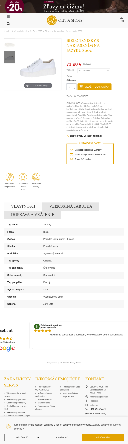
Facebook (94, 401)
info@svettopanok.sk (99, 397)
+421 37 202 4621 (98, 409)
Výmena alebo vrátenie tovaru (15, 394)
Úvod (6, 31)
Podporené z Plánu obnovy (45, 407)
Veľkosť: (70, 70)
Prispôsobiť (22, 437)
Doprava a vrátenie (32, 215)
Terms (78, 363)
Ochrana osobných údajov (18, 416)
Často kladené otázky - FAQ (15, 407)
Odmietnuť (61, 437)
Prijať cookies (103, 437)
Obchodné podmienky (16, 403)
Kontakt (94, 379)
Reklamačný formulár (16, 412)
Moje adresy (68, 396)
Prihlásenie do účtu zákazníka (70, 388)
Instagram (94, 405)
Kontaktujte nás (44, 399)
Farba (69, 76)
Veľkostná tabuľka (70, 206)
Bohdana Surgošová (51, 325)
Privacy (72, 363)
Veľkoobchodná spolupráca (43, 394)
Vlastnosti (23, 206)
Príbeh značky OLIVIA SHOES (42, 388)
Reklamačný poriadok (16, 399)
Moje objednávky (70, 393)
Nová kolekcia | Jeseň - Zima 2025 (27, 31)
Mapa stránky (43, 403)
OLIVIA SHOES (81, 96)
